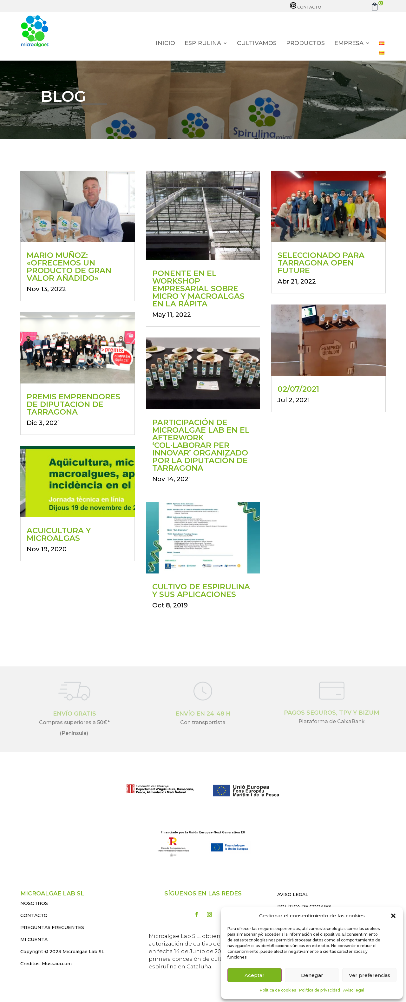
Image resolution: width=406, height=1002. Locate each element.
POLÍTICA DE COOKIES (304, 906)
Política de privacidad (319, 990)
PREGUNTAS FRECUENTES (52, 927)
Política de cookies (278, 990)
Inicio (165, 44)
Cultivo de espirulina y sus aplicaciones (201, 590)
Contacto (305, 7)
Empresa (348, 44)
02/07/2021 (298, 389)
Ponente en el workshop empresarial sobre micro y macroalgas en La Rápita (198, 288)
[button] (393, 916)
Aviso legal (353, 990)
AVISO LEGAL (292, 894)
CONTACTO (34, 915)
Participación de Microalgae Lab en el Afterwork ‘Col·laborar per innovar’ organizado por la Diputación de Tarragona (201, 445)
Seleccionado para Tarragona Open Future (321, 263)
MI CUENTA (34, 939)
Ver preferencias (369, 975)
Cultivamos (257, 44)
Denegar (312, 975)
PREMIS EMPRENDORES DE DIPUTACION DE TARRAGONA (73, 404)
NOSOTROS (34, 903)
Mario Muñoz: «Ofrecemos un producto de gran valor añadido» (69, 267)
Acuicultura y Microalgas (59, 534)
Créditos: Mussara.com (46, 963)
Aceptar (255, 975)
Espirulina (203, 44)
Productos (305, 44)
